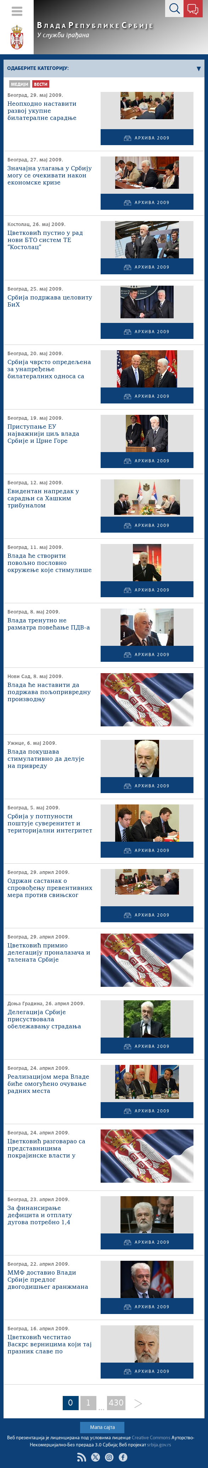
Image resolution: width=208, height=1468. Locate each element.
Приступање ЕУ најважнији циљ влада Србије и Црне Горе (43, 434)
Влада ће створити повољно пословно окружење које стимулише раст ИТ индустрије (49, 563)
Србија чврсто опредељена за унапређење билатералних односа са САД (49, 369)
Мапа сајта (102, 1427)
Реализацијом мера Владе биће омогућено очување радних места (48, 1084)
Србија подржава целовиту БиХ (49, 301)
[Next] (135, 1403)
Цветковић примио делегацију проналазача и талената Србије (48, 953)
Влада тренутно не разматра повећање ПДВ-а (48, 624)
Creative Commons (151, 1438)
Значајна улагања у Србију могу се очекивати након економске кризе (49, 176)
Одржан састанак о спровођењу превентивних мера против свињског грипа (49, 888)
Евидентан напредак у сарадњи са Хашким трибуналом (43, 499)
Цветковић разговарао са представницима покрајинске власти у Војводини (46, 1149)
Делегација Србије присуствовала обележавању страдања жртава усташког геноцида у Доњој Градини (49, 1020)
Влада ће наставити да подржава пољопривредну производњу (49, 692)
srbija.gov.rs (159, 1445)
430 (116, 1403)
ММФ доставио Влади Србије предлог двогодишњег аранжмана (47, 1280)
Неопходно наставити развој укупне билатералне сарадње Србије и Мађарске (42, 111)
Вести (40, 85)
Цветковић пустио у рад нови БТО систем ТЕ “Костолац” (45, 240)
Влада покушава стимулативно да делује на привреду (45, 759)
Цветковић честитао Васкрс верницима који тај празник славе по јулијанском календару (49, 1345)
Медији (19, 85)
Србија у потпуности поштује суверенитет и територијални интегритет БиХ (49, 824)
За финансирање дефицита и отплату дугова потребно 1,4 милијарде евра (39, 1215)
